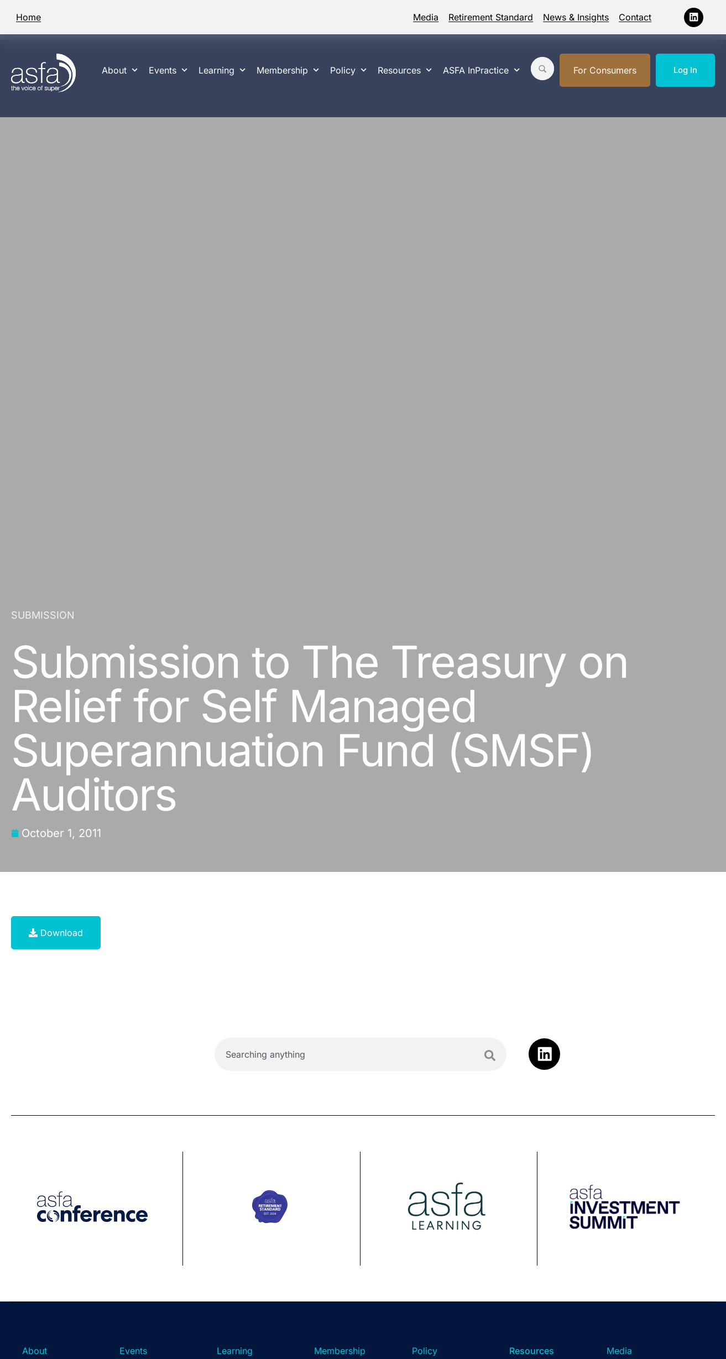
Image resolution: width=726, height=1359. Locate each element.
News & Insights (576, 17)
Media (425, 17)
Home (28, 17)
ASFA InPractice (481, 70)
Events (168, 70)
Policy (348, 70)
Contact (635, 17)
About (120, 70)
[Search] (489, 1055)
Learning (222, 70)
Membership (288, 70)
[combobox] (360, 1054)
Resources (405, 70)
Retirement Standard (490, 17)
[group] (97, 1209)
